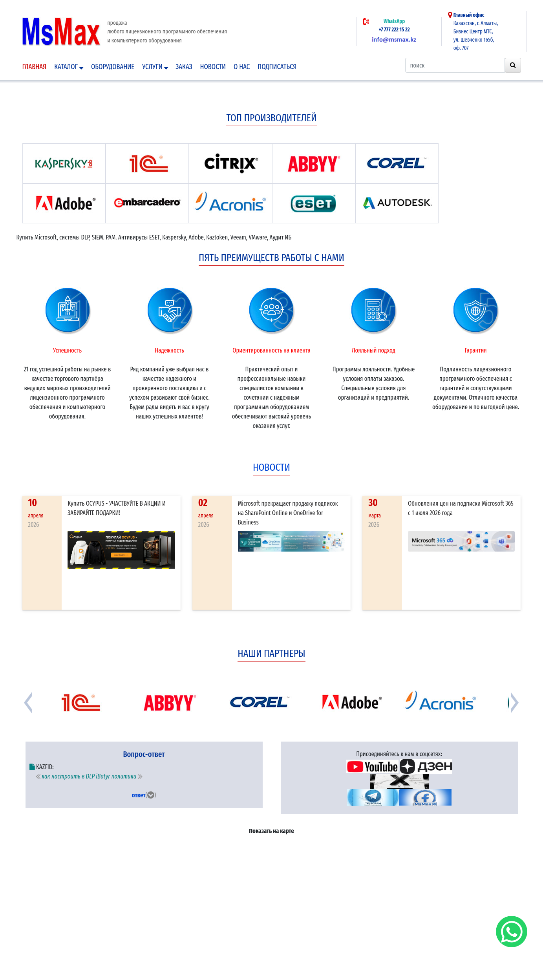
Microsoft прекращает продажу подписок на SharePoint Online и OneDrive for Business (288, 513)
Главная (34, 66)
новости (271, 467)
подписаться (277, 66)
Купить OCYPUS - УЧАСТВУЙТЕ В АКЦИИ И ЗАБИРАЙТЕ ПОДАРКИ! (117, 508)
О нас (242, 66)
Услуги (155, 66)
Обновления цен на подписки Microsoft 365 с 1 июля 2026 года (461, 508)
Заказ (184, 66)
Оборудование (112, 66)
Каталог (68, 66)
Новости (213, 66)
